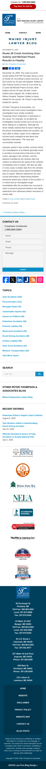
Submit (23, 270)
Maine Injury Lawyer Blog (23, 20)
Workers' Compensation (15, 351)
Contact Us (23, 724)
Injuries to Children (13, 316)
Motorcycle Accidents (14, 331)
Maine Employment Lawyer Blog (17, 397)
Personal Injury (12, 302)
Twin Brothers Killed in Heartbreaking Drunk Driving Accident (19, 424)
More (38, 33)
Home (7, 33)
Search (39, 374)
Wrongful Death (29, 199)
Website (23, 696)
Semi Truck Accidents (14, 346)
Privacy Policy (23, 710)
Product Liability (12, 341)
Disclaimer (23, 703)
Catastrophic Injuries (14, 312)
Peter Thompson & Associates (29, 758)
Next (23, 212)
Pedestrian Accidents (14, 321)
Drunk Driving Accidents (15, 336)
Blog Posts (23, 731)
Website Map (23, 717)
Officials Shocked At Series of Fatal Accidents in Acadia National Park (18, 435)
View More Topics (10, 356)
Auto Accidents (15, 199)
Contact (23, 33)
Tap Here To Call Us (23, 6)
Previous (7, 212)
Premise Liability (12, 326)
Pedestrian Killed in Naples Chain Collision (22, 415)
